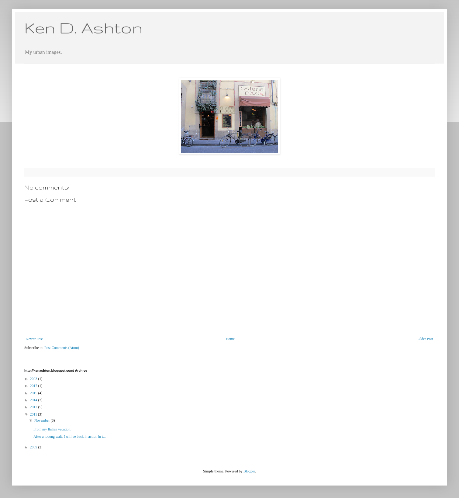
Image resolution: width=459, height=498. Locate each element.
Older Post (425, 339)
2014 (34, 400)
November (42, 420)
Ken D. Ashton (83, 28)
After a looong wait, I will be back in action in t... (69, 436)
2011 (34, 414)
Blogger (249, 471)
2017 (34, 386)
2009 (34, 447)
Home (230, 339)
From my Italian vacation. (52, 429)
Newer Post (34, 339)
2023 (34, 379)
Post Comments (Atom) (61, 348)
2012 (34, 407)
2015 (34, 393)
